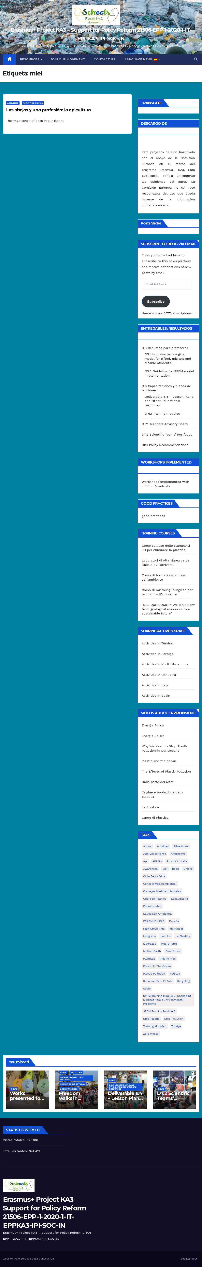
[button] (195, 59)
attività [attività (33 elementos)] (157, 861)
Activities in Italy (155, 685)
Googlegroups (188, 1258)
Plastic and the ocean (159, 761)
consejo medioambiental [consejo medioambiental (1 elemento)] (159, 883)
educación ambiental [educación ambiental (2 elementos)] (157, 913)
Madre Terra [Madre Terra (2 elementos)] (169, 943)
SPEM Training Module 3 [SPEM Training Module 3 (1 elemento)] (159, 1011)
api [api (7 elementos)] (145, 861)
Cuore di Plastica (155, 817)
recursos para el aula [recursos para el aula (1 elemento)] (157, 981)
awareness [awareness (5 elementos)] (150, 868)
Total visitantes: (16, 1151)
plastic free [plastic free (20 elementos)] (168, 958)
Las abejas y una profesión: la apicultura (48, 110)
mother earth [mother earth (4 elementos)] (152, 951)
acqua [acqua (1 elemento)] (147, 846)
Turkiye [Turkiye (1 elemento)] (176, 1026)
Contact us (104, 59)
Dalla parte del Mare (158, 782)
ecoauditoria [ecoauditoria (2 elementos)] (179, 898)
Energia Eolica (153, 725)
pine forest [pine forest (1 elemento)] (173, 951)
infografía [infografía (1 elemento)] (149, 936)
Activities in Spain (33, 103)
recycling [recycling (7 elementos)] (183, 981)
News (14, 1089)
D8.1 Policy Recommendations (165, 445)
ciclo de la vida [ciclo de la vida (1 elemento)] (154, 876)
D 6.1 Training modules (162, 413)
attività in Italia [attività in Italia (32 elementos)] (176, 861)
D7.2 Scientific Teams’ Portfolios (167, 434)
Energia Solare (153, 736)
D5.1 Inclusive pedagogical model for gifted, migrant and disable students (168, 358)
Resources (30, 59)
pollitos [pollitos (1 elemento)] (175, 973)
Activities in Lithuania (159, 675)
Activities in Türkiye (157, 643)
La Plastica (150, 807)
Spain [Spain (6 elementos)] (147, 988)
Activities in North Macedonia (165, 664)
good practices (153, 516)
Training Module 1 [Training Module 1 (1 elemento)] (154, 1026)
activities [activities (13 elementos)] (162, 846)
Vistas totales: (15, 1140)
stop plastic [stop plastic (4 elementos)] (151, 1018)
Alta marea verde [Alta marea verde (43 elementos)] (154, 853)
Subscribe (156, 301)
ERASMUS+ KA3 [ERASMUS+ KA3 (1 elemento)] (153, 921)
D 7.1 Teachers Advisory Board (165, 424)
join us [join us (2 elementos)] (166, 936)
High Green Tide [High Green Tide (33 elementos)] (154, 928)
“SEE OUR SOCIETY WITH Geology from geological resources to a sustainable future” (168, 609)
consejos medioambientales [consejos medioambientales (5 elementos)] (162, 891)
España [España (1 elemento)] (174, 921)
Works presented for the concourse (26, 1098)
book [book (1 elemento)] (175, 868)
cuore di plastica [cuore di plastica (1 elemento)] (154, 898)
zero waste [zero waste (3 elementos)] (150, 1033)
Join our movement (68, 59)
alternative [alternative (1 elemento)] (178, 853)
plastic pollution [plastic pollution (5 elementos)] (154, 973)
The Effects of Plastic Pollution (166, 771)
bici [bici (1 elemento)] (165, 868)
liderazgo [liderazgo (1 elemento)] (149, 943)
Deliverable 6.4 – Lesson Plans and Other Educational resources (169, 401)
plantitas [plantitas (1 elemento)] (149, 958)
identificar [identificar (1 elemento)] (176, 928)
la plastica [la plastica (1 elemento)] (182, 936)
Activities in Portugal (158, 654)
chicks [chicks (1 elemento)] (188, 868)
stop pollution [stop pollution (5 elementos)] (173, 1018)
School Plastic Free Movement (71, 1078)
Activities (12, 103)
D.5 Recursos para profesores (165, 348)
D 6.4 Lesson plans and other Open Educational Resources (122, 1087)
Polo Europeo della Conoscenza (34, 1258)
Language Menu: (141, 59)
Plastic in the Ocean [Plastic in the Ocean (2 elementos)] (157, 966)
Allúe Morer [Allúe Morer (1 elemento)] (181, 846)
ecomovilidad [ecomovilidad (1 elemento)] (152, 906)
